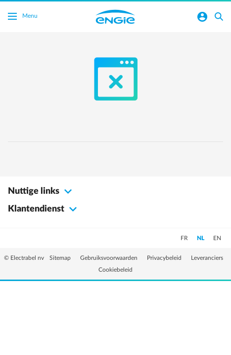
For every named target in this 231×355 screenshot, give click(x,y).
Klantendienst (44, 209)
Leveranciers (207, 258)
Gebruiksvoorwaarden (109, 258)
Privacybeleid (165, 258)
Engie (115, 16)
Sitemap (60, 258)
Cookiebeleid (115, 270)
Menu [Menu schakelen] (23, 17)
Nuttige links (41, 191)
